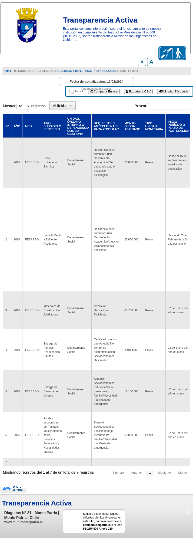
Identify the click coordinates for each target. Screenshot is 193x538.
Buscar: (141, 106)
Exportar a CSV (138, 91)
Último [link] (182, 472)
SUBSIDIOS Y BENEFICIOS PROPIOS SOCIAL (86, 70)
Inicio (7, 70)
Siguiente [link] (164, 472)
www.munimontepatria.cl (23, 522)
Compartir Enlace (104, 91)
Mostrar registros (24, 106)
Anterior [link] (136, 472)
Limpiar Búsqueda (173, 91)
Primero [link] (118, 472)
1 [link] (150, 472)
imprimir (79, 91)
